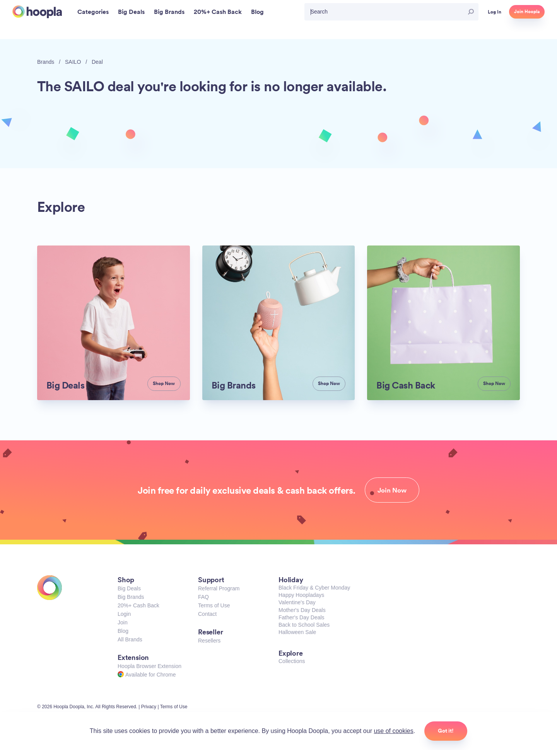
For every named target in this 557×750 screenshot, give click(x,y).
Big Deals (129, 588)
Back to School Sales (304, 625)
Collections (291, 661)
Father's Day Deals (301, 617)
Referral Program (218, 588)
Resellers (209, 641)
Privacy (148, 706)
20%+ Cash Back (138, 605)
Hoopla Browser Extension (149, 666)
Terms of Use (214, 605)
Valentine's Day (297, 602)
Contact (207, 614)
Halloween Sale (297, 632)
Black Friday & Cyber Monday (314, 588)
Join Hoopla (527, 11)
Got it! (446, 731)
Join (123, 622)
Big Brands (131, 597)
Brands (45, 62)
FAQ (203, 597)
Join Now (392, 490)
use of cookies (393, 731)
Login (124, 614)
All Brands (130, 639)
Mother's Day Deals (302, 610)
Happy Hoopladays (301, 595)
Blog (123, 631)
